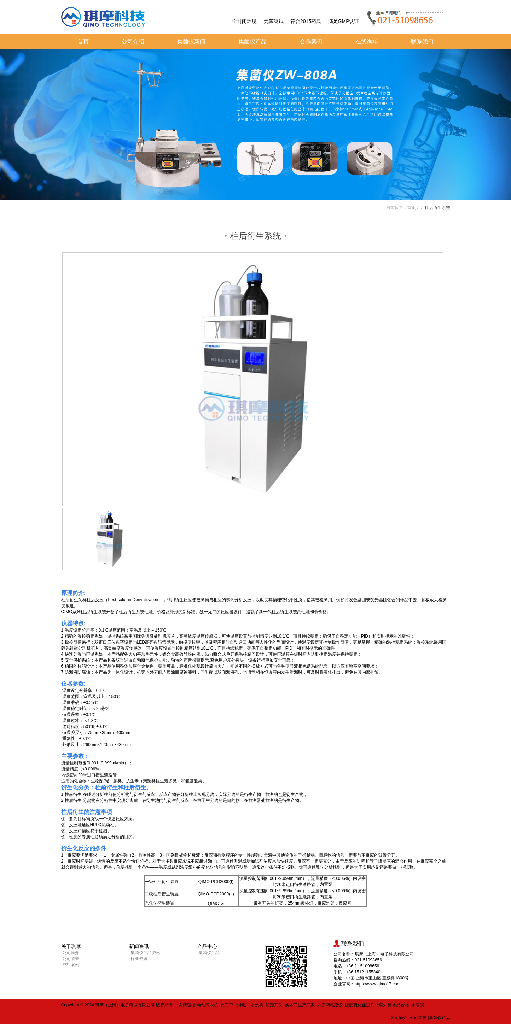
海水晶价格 (398, 1004)
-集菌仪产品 (208, 952)
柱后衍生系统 (437, 207)
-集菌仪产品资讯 (144, 952)
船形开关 (274, 1004)
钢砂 (381, 1004)
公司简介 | (400, 1017)
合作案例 (311, 42)
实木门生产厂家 (300, 1004)
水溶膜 (417, 1004)
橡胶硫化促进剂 (359, 1004)
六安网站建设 (330, 1004)
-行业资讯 (138, 958)
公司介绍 (133, 42)
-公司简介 (70, 952)
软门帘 (226, 1004)
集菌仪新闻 (191, 42)
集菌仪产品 (252, 42)
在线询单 (366, 42)
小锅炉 (242, 1004)
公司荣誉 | (419, 1017)
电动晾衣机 (207, 1004)
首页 (83, 42)
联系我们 (422, 42)
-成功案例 (70, 964)
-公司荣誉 (70, 958)
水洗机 (257, 1004)
